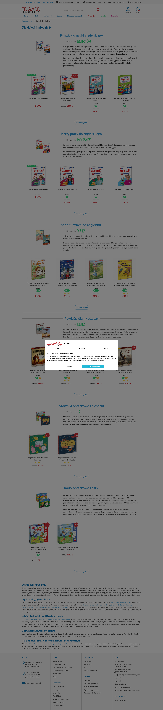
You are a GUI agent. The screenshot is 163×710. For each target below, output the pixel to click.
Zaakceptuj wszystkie (93, 366)
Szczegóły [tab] (81, 348)
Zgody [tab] (57, 348)
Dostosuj (69, 366)
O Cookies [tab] (106, 348)
